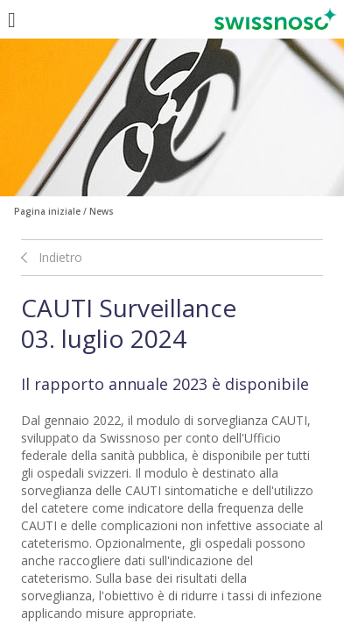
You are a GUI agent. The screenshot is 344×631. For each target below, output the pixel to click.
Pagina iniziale (47, 211)
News (101, 211)
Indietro (60, 257)
